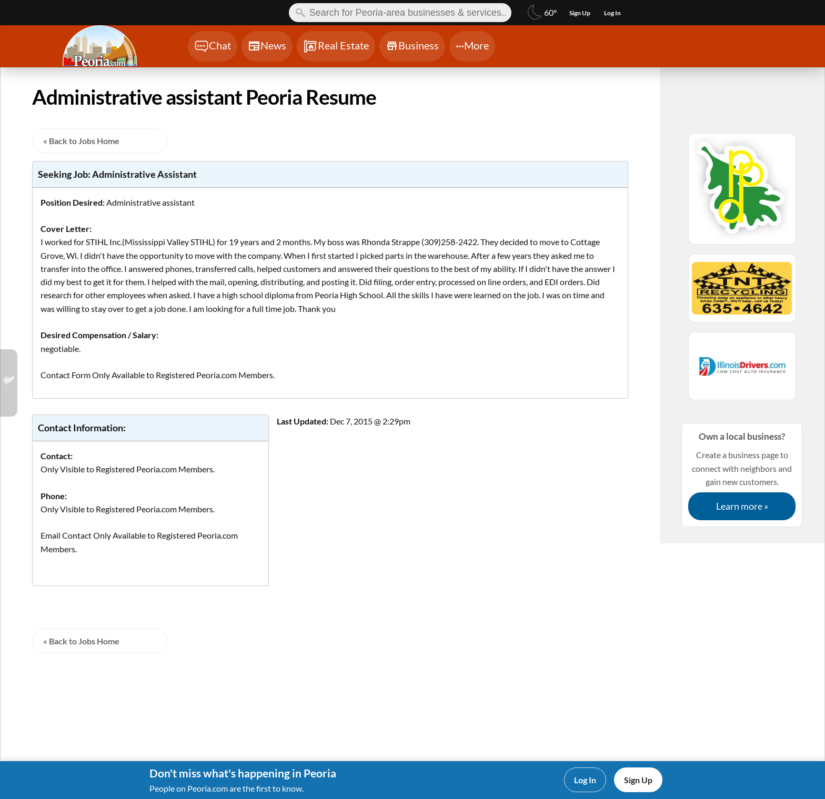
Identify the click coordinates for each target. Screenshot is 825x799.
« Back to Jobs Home (81, 141)
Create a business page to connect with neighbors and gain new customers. (742, 475)
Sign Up (638, 780)
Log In (585, 780)
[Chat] (212, 46)
